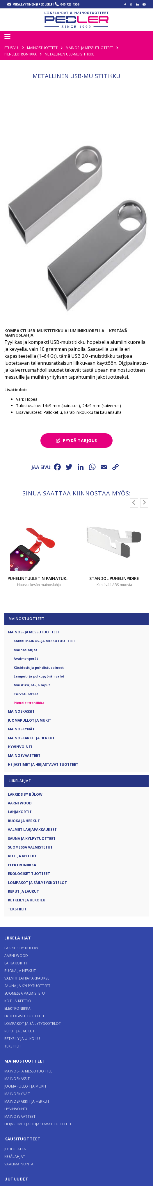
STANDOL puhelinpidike (114, 584)
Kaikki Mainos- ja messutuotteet (44, 647)
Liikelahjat (17, 944)
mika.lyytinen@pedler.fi (33, 4)
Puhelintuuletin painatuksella (43, 584)
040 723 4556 (69, 4)
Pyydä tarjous (76, 446)
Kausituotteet (22, 1145)
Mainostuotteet (24, 1067)
